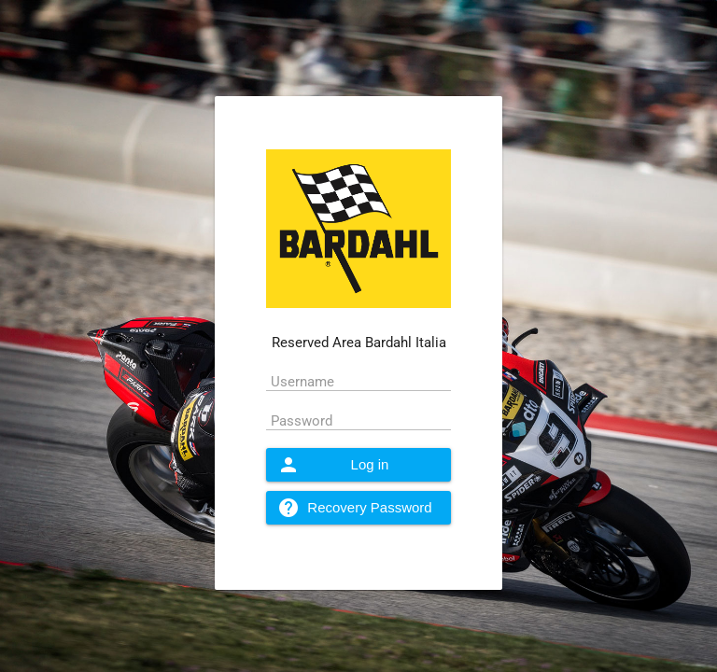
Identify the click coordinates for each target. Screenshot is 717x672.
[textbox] (359, 381)
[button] (359, 465)
